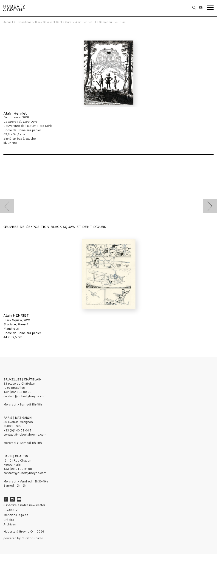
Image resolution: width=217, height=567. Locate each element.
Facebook (5, 499)
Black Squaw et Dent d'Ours (53, 22)
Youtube (19, 499)
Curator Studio (32, 538)
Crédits (8, 520)
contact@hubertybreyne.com (25, 396)
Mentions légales (15, 515)
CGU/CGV (10, 510)
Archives (9, 524)
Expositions (24, 22)
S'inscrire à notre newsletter (24, 505)
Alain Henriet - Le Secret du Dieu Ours (100, 22)
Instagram (12, 499)
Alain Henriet (15, 113)
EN (201, 7)
